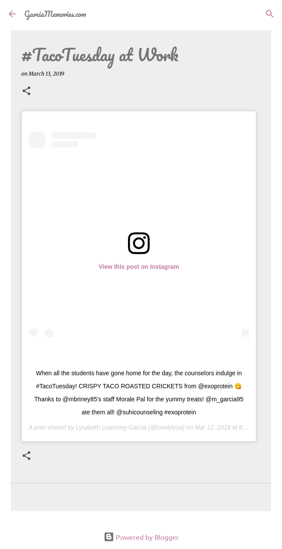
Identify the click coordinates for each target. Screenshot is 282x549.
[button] (26, 91)
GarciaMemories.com (55, 14)
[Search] (270, 13)
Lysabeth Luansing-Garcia (110, 427)
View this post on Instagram (138, 266)
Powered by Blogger (141, 536)
